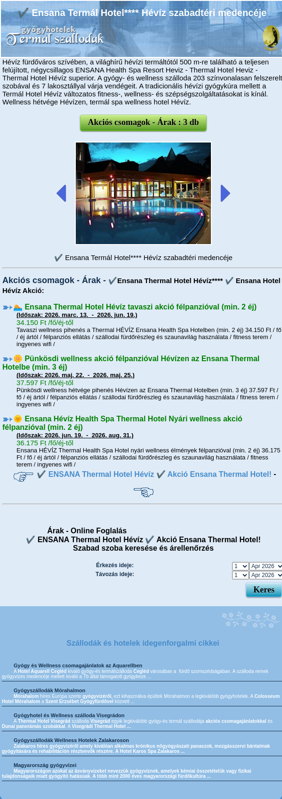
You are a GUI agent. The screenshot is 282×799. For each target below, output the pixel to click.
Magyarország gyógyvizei (45, 765)
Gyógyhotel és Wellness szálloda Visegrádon (69, 715)
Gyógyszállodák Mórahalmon (49, 690)
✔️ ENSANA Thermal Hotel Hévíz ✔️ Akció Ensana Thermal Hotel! (154, 474)
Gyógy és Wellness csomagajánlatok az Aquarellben (78, 665)
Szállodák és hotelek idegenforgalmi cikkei (142, 643)
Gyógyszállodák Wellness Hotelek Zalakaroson (71, 740)
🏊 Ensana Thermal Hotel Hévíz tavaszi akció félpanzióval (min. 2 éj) (135, 307)
